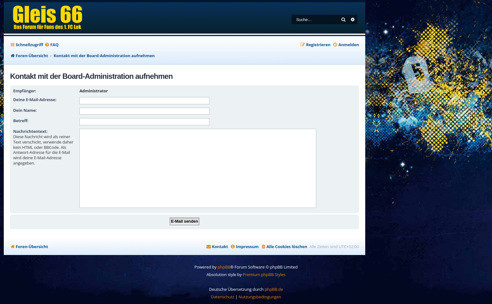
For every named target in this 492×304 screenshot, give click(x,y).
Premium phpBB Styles (264, 274)
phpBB (223, 267)
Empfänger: (24, 91)
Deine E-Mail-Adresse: (34, 99)
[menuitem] (51, 44)
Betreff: (21, 120)
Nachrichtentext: (30, 131)
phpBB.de (274, 289)
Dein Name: (25, 110)
